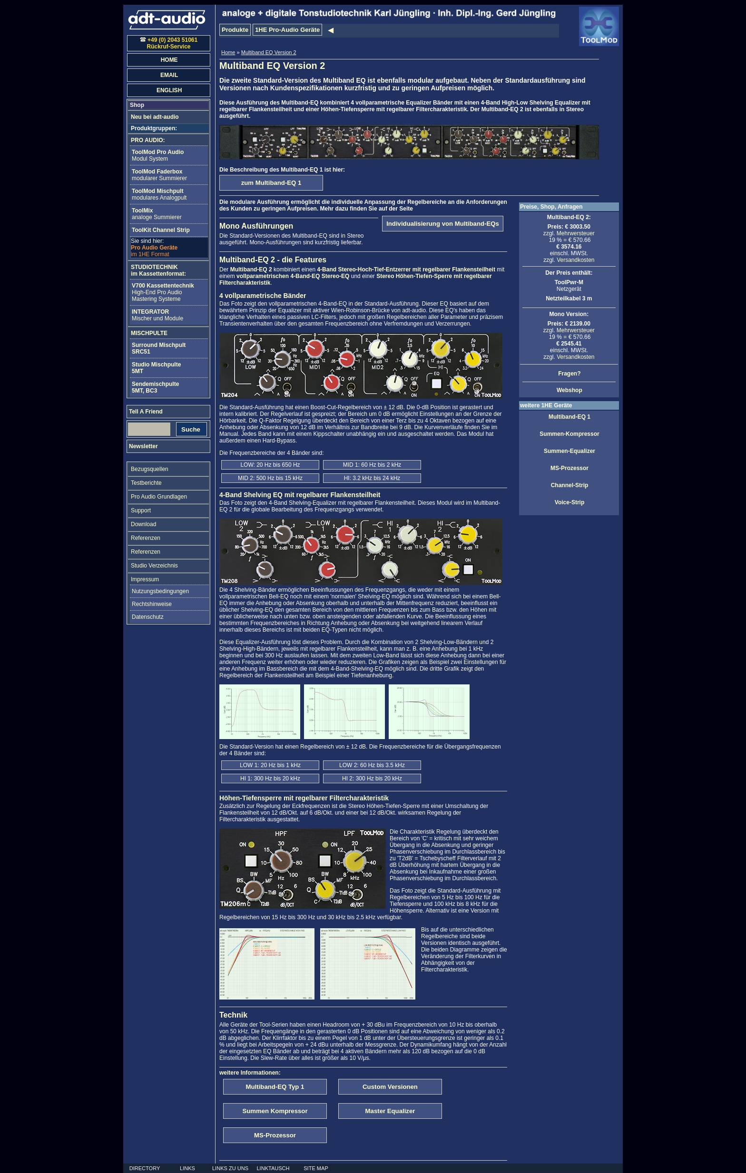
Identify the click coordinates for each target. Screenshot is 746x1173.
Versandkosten (575, 260)
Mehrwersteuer (576, 233)
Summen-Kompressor (569, 434)
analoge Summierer (157, 214)
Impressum (145, 579)
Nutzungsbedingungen (160, 591)
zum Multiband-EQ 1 (271, 182)
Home (228, 52)
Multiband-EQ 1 (569, 416)
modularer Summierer (159, 175)
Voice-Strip (569, 502)
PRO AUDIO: (148, 140)
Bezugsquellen (149, 469)
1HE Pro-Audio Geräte (287, 29)
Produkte (235, 29)
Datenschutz (148, 617)
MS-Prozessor (569, 468)
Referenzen (145, 538)
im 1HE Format (154, 248)
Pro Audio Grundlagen (159, 496)
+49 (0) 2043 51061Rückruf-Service (168, 43)
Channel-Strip (570, 485)
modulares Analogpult (159, 194)
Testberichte (146, 483)
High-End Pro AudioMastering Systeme (163, 292)
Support (141, 510)
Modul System (158, 155)
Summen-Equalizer (569, 451)
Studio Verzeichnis (154, 565)
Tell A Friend (146, 411)
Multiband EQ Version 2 (268, 52)
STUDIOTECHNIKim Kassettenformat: (158, 270)
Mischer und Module (157, 315)
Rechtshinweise (152, 604)
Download (143, 524)
